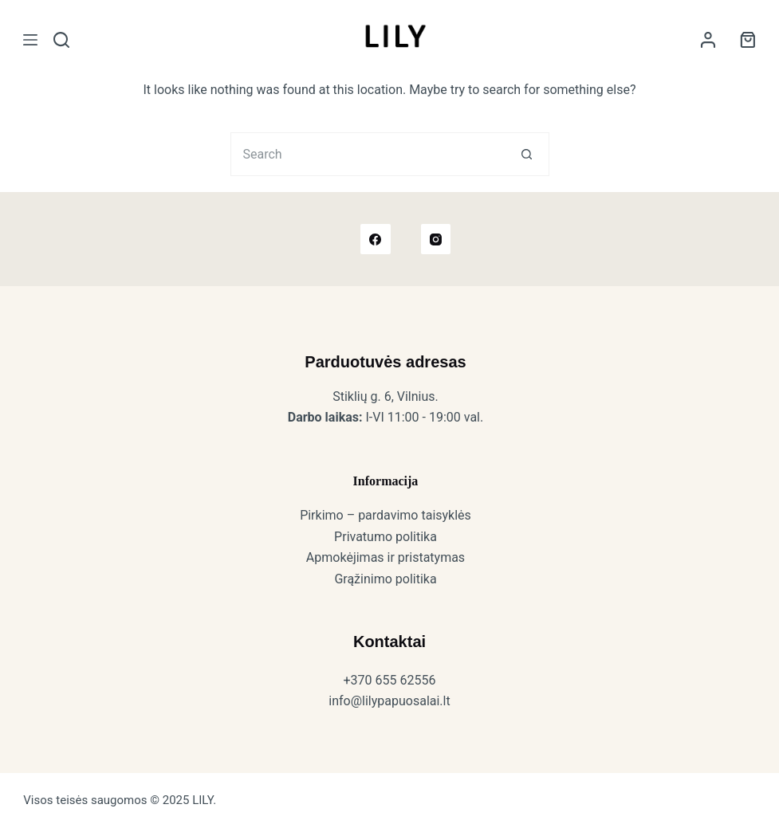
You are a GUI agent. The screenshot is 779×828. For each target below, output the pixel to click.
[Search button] (527, 154)
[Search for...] (368, 154)
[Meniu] (30, 40)
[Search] (61, 40)
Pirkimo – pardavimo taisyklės (385, 515)
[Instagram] (436, 239)
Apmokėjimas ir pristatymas (385, 557)
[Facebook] (375, 239)
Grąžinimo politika (385, 579)
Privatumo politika (385, 536)
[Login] (708, 40)
